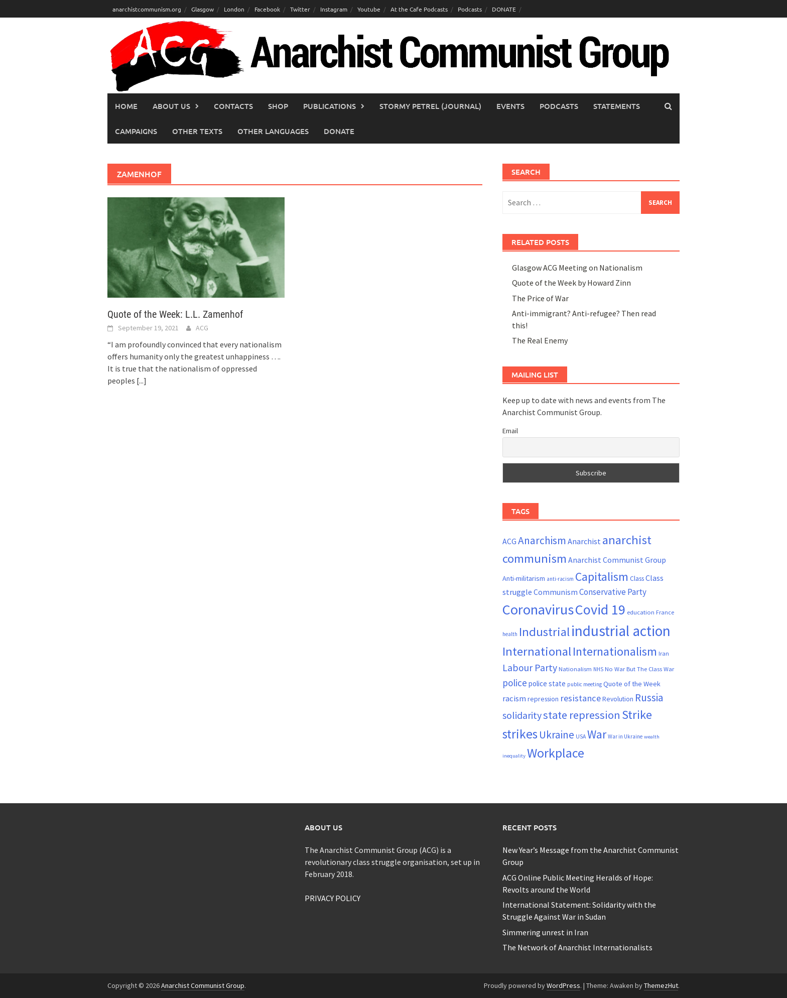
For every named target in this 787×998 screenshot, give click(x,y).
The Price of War (540, 298)
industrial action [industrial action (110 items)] (621, 630)
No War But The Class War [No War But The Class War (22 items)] (639, 669)
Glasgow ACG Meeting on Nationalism (577, 268)
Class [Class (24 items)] (637, 578)
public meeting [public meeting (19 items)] (584, 684)
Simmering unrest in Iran (545, 932)
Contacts (233, 106)
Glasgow (202, 9)
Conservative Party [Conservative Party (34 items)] (612, 591)
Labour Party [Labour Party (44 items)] (529, 668)
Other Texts (197, 131)
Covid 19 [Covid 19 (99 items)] (600, 609)
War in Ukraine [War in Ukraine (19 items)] (625, 736)
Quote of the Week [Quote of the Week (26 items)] (632, 683)
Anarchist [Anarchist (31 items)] (584, 541)
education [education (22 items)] (640, 612)
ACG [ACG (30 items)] (509, 541)
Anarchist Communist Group (202, 985)
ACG (202, 327)
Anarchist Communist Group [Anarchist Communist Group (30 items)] (617, 560)
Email (510, 430)
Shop (278, 106)
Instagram (333, 9)
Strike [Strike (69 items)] (637, 714)
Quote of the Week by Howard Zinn (571, 283)
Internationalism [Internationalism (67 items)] (615, 651)
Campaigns (136, 131)
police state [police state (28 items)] (547, 683)
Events (510, 106)
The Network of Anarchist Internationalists (577, 947)
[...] (142, 381)
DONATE (504, 9)
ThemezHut (661, 985)
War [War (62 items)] (596, 734)
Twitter (300, 9)
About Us (171, 106)
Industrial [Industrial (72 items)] (544, 632)
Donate (339, 131)
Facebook (267, 9)
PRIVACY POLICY (332, 898)
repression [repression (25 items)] (543, 698)
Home (126, 106)
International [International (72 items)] (536, 651)
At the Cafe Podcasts (419, 9)
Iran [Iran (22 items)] (664, 653)
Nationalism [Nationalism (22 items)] (575, 669)
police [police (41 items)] (514, 683)
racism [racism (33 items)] (514, 698)
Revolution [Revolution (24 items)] (617, 699)
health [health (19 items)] (509, 634)
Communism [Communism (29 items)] (556, 592)
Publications (329, 106)
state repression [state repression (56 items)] (581, 715)
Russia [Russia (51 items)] (649, 697)
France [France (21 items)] (665, 612)
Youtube (368, 9)
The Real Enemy (540, 340)
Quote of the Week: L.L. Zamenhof (175, 314)
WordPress (563, 985)
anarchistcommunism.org (146, 9)
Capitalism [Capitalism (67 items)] (601, 576)
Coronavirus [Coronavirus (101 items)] (538, 609)
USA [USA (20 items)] (581, 736)
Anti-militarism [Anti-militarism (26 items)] (523, 578)
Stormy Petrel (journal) (430, 106)
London (234, 9)
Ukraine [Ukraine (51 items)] (556, 734)
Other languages (273, 131)
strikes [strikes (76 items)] (520, 734)
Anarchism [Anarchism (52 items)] (542, 540)
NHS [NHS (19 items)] (598, 669)
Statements (616, 106)
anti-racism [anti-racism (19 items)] (560, 578)
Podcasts (470, 9)
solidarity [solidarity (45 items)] (522, 715)
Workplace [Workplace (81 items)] (555, 752)
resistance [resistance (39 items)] (580, 698)
